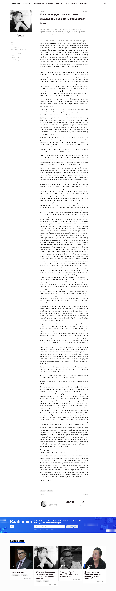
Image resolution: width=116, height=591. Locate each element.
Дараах (85, 11)
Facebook (15, 47)
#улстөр (42, 490)
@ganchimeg (21, 37)
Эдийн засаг (49, 3)
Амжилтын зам (17, 572)
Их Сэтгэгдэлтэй (16, 60)
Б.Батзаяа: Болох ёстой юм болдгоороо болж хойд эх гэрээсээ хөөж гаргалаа (45, 575)
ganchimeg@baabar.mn (18, 49)
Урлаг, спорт (59, 3)
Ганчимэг (43, 27)
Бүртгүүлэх (72, 527)
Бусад (67, 3)
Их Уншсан (15, 57)
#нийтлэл (50, 490)
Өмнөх (42, 11)
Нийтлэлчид (83, 3)
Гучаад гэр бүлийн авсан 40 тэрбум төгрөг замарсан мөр (69, 574)
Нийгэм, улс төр (39, 3)
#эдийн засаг (16, 575)
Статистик (74, 3)
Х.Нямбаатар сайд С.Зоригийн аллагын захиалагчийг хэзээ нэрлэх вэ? (92, 575)
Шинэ (13, 55)
